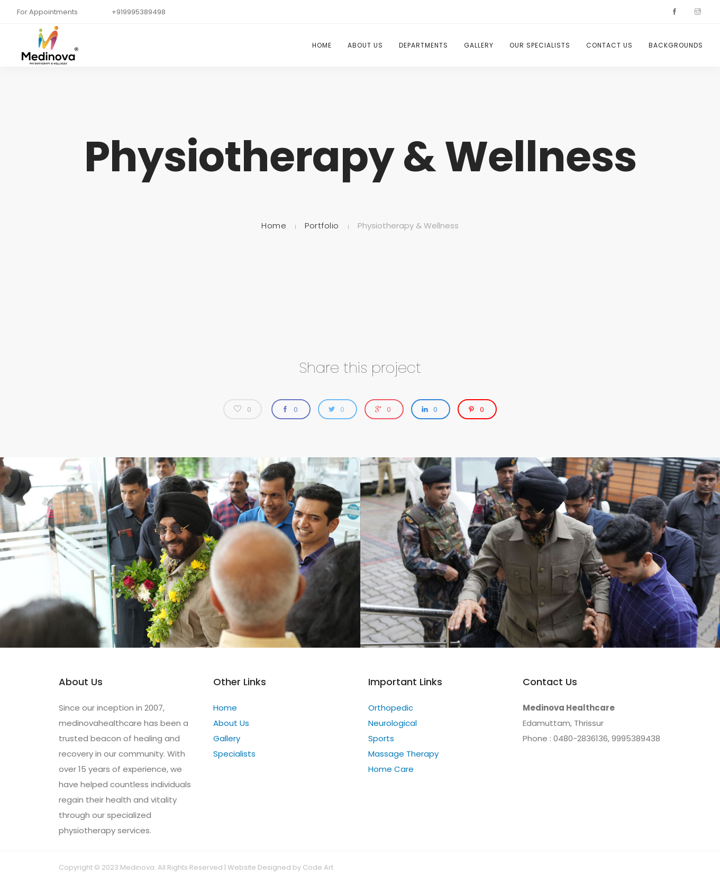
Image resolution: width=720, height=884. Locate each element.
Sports (381, 738)
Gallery (479, 45)
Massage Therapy (403, 753)
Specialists (234, 753)
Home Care (391, 769)
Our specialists (539, 45)
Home (322, 45)
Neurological (392, 723)
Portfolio (322, 225)
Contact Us (609, 45)
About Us (365, 45)
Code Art (318, 867)
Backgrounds (676, 45)
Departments (423, 45)
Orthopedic (390, 707)
